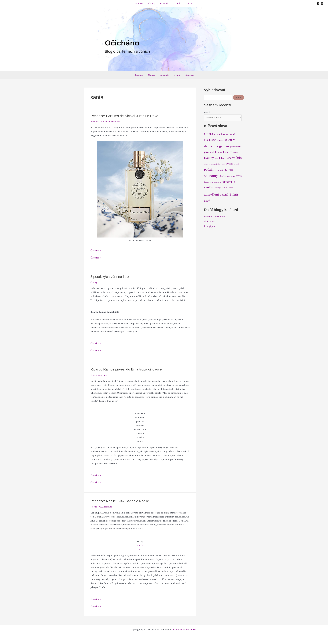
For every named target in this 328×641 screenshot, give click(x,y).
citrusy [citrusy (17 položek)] (230, 140)
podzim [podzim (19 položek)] (209, 169)
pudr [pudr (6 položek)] (217, 170)
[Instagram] (322, 3)
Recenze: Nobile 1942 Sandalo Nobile (119, 501)
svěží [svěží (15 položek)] (239, 176)
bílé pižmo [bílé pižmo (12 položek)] (210, 139)
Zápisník (164, 3)
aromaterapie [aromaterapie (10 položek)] (221, 134)
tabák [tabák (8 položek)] (206, 182)
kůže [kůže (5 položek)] (216, 158)
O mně (176, 3)
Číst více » (95, 250)
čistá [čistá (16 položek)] (207, 201)
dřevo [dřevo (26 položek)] (208, 146)
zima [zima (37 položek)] (233, 194)
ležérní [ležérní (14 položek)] (230, 157)
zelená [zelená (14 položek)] (224, 194)
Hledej (238, 97)
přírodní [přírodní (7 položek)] (223, 170)
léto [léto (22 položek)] (239, 158)
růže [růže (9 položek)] (230, 169)
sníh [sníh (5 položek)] (228, 176)
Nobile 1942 (96, 506)
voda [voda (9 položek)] (224, 187)
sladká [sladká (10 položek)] (222, 176)
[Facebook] (318, 3)
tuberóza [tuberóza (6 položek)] (217, 182)
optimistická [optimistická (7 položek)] (214, 164)
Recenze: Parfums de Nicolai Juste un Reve (124, 116)
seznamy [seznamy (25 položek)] (211, 175)
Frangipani (209, 226)
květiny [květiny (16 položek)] (209, 158)
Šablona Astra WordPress (184, 629)
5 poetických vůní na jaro (109, 277)
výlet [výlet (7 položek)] (231, 187)
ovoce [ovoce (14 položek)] (229, 163)
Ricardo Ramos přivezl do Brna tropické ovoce (126, 369)
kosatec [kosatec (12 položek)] (227, 152)
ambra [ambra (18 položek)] (208, 134)
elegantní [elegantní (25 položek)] (221, 146)
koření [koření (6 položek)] (235, 152)
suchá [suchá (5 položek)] (233, 176)
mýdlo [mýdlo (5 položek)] (206, 164)
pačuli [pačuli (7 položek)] (236, 164)
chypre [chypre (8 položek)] (220, 140)
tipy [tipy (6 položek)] (211, 182)
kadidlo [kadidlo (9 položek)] (213, 152)
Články (152, 3)
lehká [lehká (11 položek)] (222, 157)
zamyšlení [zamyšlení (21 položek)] (211, 194)
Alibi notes (209, 221)
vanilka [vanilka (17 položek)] (209, 187)
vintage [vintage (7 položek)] (218, 187)
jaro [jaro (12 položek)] (206, 152)
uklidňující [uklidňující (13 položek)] (229, 181)
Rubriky (208, 112)
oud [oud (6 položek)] (223, 164)
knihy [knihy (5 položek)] (220, 152)
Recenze (140, 3)
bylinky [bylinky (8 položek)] (233, 134)
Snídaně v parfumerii (214, 216)
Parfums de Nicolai (100, 121)
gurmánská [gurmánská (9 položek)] (236, 146)
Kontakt (188, 3)
